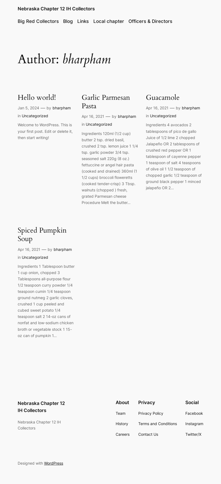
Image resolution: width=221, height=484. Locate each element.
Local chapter (108, 21)
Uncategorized (35, 115)
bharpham (62, 108)
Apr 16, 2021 (93, 116)
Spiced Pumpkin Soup (42, 234)
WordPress (53, 463)
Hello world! (37, 97)
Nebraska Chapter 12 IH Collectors (56, 8)
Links (83, 21)
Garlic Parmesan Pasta (106, 101)
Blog (68, 21)
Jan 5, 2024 (28, 108)
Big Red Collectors (38, 21)
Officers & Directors (150, 21)
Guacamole (163, 97)
